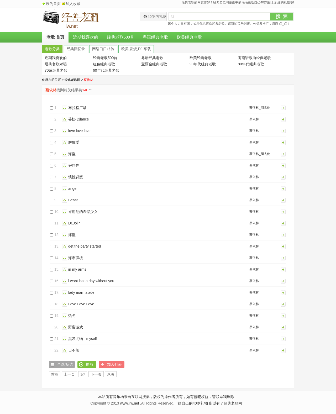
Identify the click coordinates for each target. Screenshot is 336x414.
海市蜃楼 (75, 258)
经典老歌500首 (120, 37)
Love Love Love (81, 304)
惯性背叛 (75, 177)
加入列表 (283, 108)
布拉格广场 (77, 108)
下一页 (96, 374)
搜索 (281, 16)
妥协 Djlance (78, 119)
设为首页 (53, 4)
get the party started (84, 246)
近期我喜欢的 (85, 37)
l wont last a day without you (91, 281)
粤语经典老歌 (155, 37)
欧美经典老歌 (189, 37)
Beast (73, 200)
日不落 (73, 350)
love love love (79, 131)
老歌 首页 (55, 37)
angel (72, 188)
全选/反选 (65, 364)
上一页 (69, 374)
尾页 (110, 374)
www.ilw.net (129, 403)
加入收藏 (73, 4)
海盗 (72, 154)
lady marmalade (81, 292)
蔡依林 (254, 119)
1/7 (82, 374)
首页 (54, 374)
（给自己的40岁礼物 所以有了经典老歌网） (209, 403)
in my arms (77, 269)
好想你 (73, 165)
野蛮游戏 (75, 327)
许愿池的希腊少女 (83, 211)
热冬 (72, 315)
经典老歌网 (72, 80)
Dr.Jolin (74, 223)
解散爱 (73, 142)
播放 (65, 108)
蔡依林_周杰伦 (259, 107)
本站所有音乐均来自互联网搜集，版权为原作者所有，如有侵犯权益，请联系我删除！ (168, 397)
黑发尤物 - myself (82, 339)
